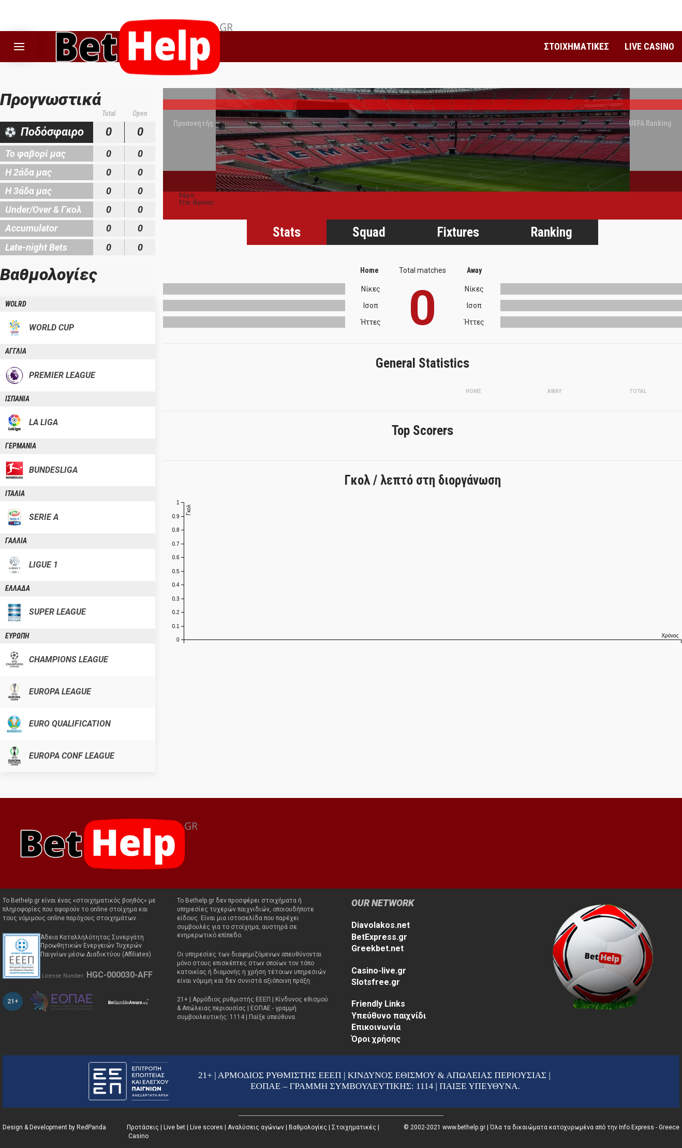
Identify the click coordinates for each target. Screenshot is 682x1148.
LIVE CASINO (649, 46)
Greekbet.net (377, 948)
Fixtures (458, 232)
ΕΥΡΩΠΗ (17, 636)
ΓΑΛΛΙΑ (16, 540)
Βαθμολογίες (308, 1127)
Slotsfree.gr (375, 982)
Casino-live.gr (378, 971)
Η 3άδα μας (28, 190)
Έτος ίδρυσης (196, 202)
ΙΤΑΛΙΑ (15, 493)
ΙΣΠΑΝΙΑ (17, 399)
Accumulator (31, 228)
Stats (287, 232)
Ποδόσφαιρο (52, 131)
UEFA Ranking (650, 123)
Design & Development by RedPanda (54, 1127)
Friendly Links (378, 1004)
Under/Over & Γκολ (43, 209)
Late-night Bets (36, 247)
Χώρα (186, 195)
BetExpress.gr (379, 937)
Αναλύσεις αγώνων (256, 1127)
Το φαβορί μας (35, 153)
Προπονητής (193, 123)
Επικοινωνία (376, 1027)
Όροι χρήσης (376, 1039)
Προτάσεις (143, 1127)
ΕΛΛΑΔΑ (17, 588)
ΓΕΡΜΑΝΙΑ (20, 446)
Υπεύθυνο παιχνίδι (388, 1016)
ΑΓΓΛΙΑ (15, 351)
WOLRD (15, 304)
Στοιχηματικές (354, 1127)
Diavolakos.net (380, 925)
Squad (369, 232)
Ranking (551, 232)
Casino (138, 1136)
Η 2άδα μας (28, 172)
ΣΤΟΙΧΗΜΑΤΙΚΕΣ (576, 46)
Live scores (206, 1127)
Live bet (174, 1127)
